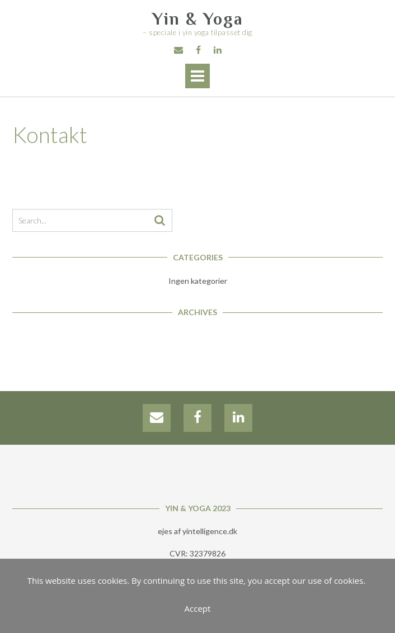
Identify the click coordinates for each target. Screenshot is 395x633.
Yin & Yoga (197, 19)
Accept (198, 608)
